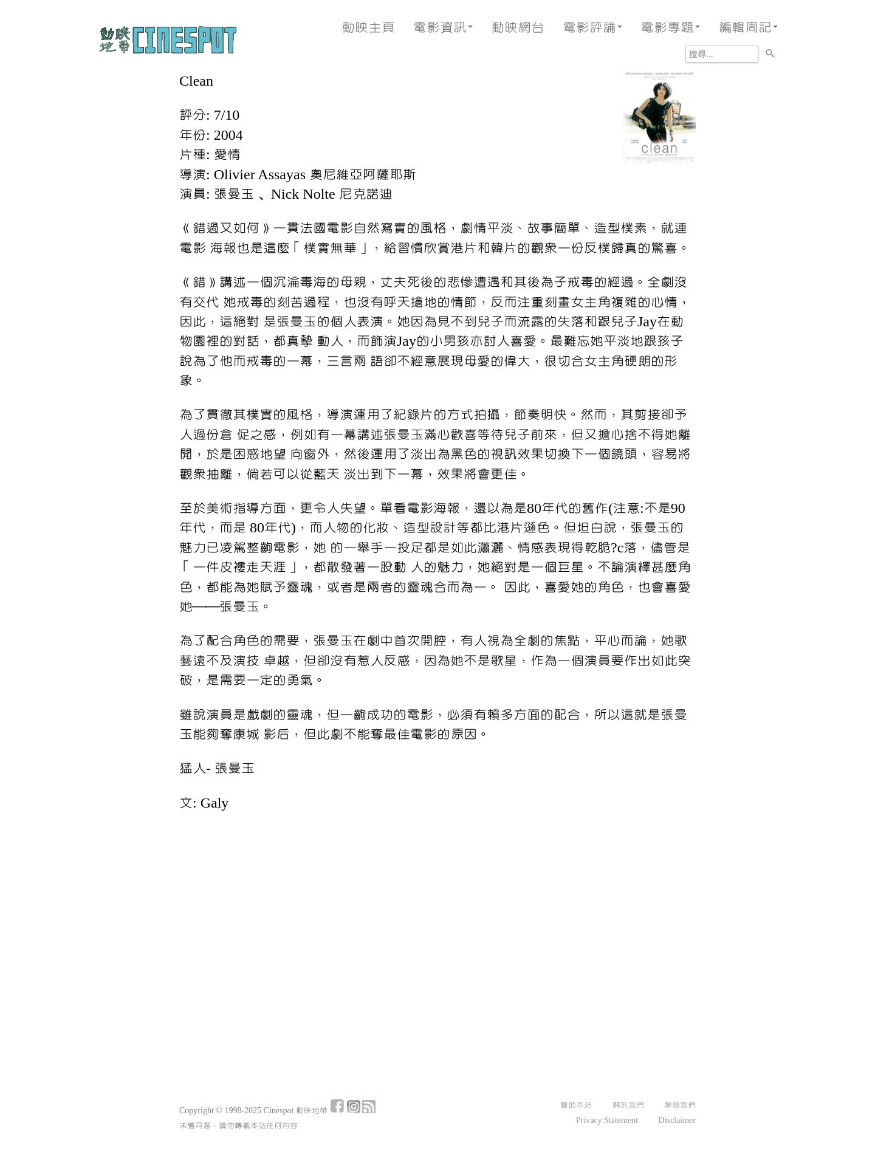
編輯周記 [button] (748, 28)
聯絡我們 (680, 1105)
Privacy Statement (607, 1120)
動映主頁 (368, 28)
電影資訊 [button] (443, 28)
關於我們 (628, 1105)
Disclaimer (677, 1120)
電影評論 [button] (592, 28)
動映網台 (517, 28)
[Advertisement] (437, 913)
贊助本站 (576, 1105)
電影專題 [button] (670, 28)
